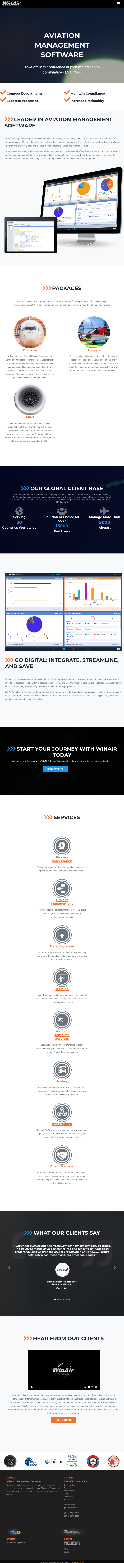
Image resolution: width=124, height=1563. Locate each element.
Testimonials (64, 1420)
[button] (9, 1267)
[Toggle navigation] (118, 4)
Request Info (55, 769)
